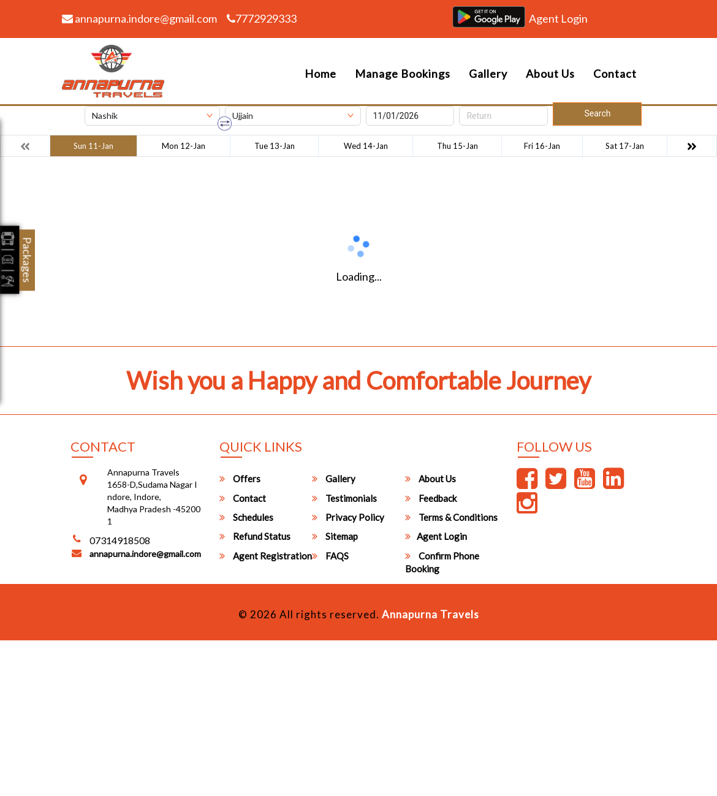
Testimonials (344, 498)
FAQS (330, 555)
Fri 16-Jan (542, 146)
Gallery (488, 73)
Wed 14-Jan (366, 146)
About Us (550, 73)
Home (320, 73)
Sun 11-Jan (93, 146)
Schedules (246, 517)
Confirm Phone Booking (442, 562)
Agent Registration (265, 555)
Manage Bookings (402, 73)
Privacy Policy (348, 517)
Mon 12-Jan (183, 146)
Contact (615, 73)
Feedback (431, 498)
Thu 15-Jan (457, 146)
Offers (239, 478)
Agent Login (558, 18)
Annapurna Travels (430, 614)
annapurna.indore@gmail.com (139, 18)
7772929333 (262, 18)
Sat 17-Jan (624, 146)
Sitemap (335, 536)
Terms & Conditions (451, 517)
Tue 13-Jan (274, 146)
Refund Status (254, 536)
